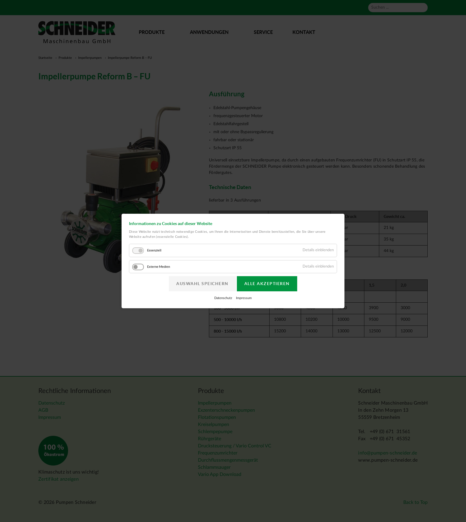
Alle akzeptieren (267, 283)
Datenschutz (223, 298)
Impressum (244, 298)
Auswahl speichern (202, 283)
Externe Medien (158, 266)
